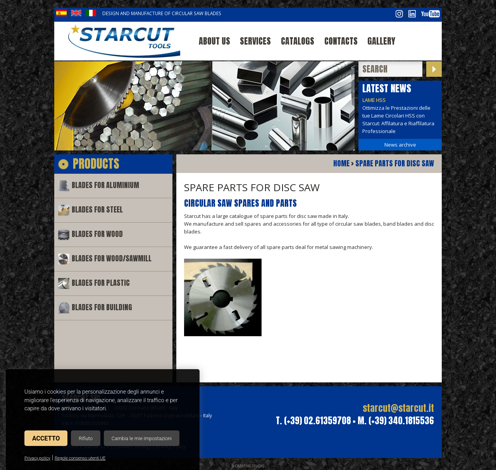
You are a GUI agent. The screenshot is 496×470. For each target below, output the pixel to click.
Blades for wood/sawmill (112, 258)
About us (214, 41)
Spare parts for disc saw (394, 163)
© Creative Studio (248, 465)
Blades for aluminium (105, 185)
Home (341, 163)
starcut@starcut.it (398, 408)
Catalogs (297, 41)
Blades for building (102, 307)
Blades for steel (97, 209)
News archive (400, 144)
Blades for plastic (101, 283)
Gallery (381, 41)
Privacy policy (37, 458)
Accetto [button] (46, 438)
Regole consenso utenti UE (80, 458)
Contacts (341, 41)
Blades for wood (97, 234)
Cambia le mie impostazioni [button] (142, 438)
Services (255, 41)
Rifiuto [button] (86, 438)
